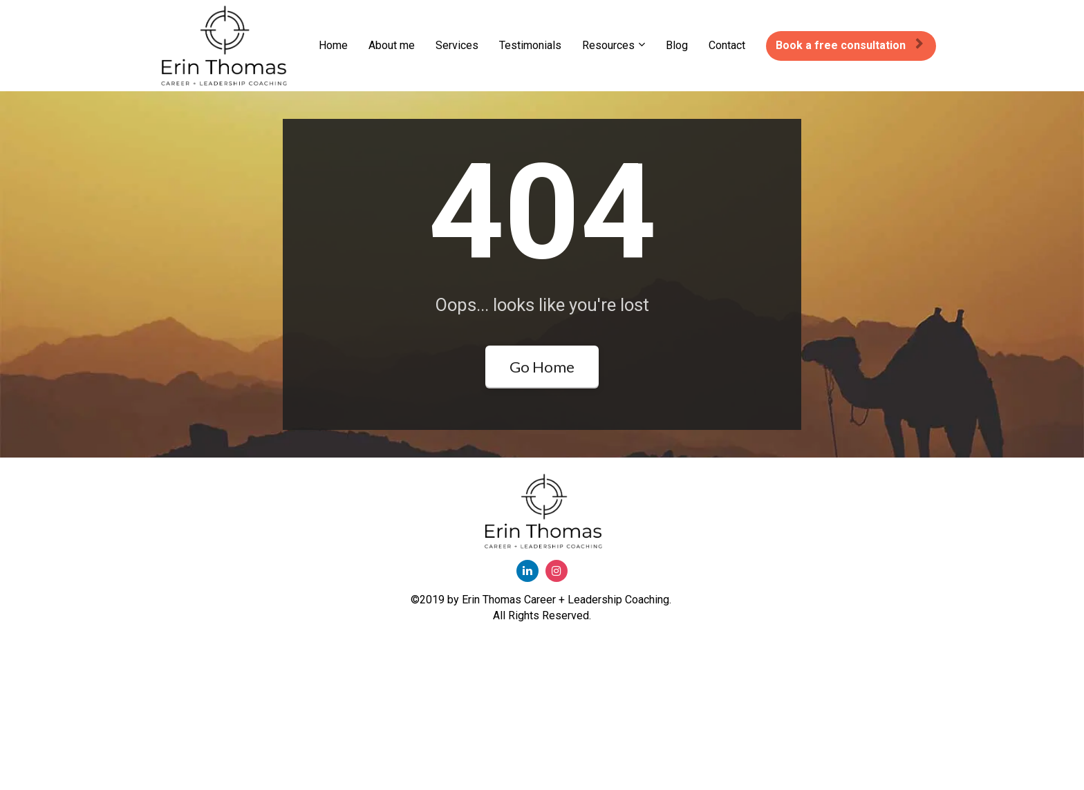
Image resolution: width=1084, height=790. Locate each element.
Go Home (542, 433)
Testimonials (530, 45)
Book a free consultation (849, 45)
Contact (727, 45)
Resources (608, 45)
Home (333, 45)
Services (457, 45)
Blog (677, 45)
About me (391, 45)
